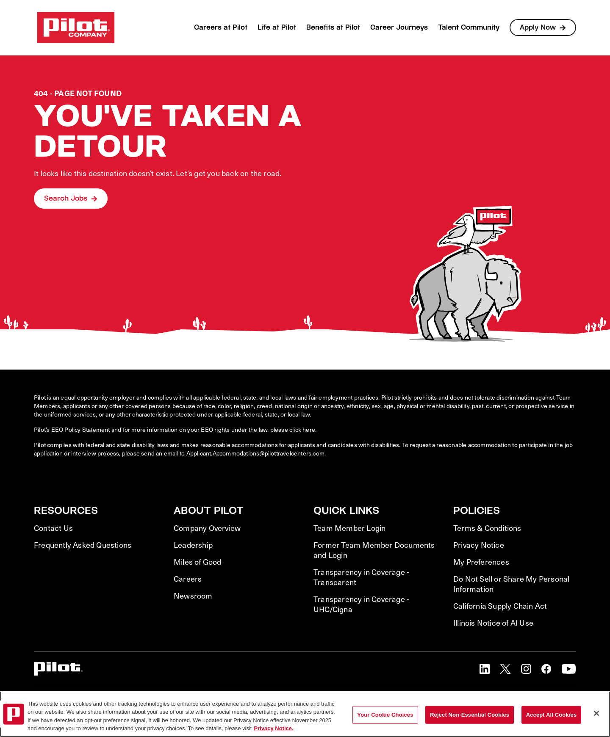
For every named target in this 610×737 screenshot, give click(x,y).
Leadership (193, 545)
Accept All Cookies (551, 715)
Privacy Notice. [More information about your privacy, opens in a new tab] (273, 728)
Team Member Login (349, 528)
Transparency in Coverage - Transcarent (361, 577)
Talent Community (468, 27)
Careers (188, 579)
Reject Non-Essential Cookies (469, 715)
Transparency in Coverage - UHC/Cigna (361, 604)
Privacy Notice (478, 545)
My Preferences (481, 562)
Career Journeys (399, 27)
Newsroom (193, 596)
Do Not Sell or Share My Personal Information (511, 584)
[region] (305, 714)
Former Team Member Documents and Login (374, 550)
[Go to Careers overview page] (76, 27)
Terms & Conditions (487, 528)
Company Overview (207, 528)
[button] (485, 669)
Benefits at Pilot (333, 27)
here (308, 429)
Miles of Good (198, 562)
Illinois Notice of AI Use (493, 623)
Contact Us (53, 528)
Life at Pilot (277, 27)
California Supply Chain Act (500, 606)
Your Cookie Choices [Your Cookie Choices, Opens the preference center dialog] (385, 715)
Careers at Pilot (220, 27)
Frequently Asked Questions (82, 545)
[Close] (596, 713)
